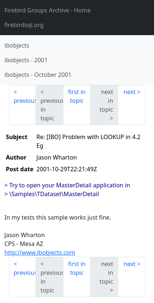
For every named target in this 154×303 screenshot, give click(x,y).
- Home (47, 10)
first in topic (77, 96)
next (130, 92)
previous (25, 101)
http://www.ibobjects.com (39, 252)
